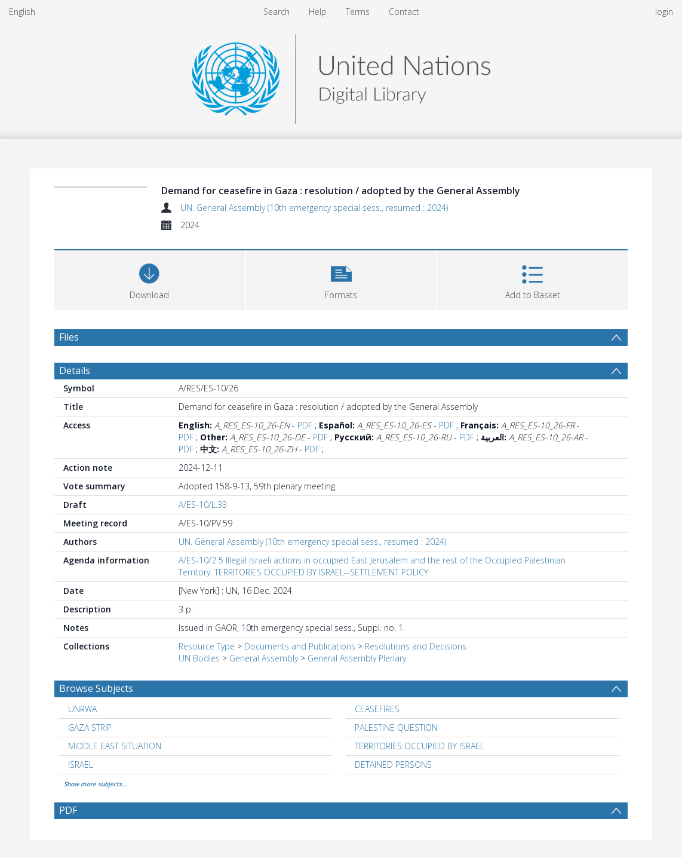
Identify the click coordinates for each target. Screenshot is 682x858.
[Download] (149, 278)
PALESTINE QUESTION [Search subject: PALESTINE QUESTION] (396, 727)
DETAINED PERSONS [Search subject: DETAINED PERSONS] (393, 764)
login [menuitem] (664, 11)
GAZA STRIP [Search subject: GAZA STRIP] (90, 727)
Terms (358, 11)
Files (69, 337)
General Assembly (263, 658)
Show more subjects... (95, 784)
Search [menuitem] (276, 11)
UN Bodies (199, 658)
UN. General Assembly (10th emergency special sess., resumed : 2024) (314, 207)
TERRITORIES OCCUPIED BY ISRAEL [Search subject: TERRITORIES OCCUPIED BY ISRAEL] (419, 746)
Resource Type (207, 646)
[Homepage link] (341, 76)
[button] (341, 278)
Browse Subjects (96, 688)
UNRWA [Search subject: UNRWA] (82, 709)
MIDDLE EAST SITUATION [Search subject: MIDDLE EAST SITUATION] (114, 746)
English (22, 11)
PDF (304, 425)
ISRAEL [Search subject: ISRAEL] (80, 764)
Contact (404, 11)
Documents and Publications (299, 646)
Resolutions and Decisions (415, 646)
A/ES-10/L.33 (203, 504)
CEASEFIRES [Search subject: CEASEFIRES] (377, 709)
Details (74, 370)
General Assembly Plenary (357, 658)
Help (318, 11)
